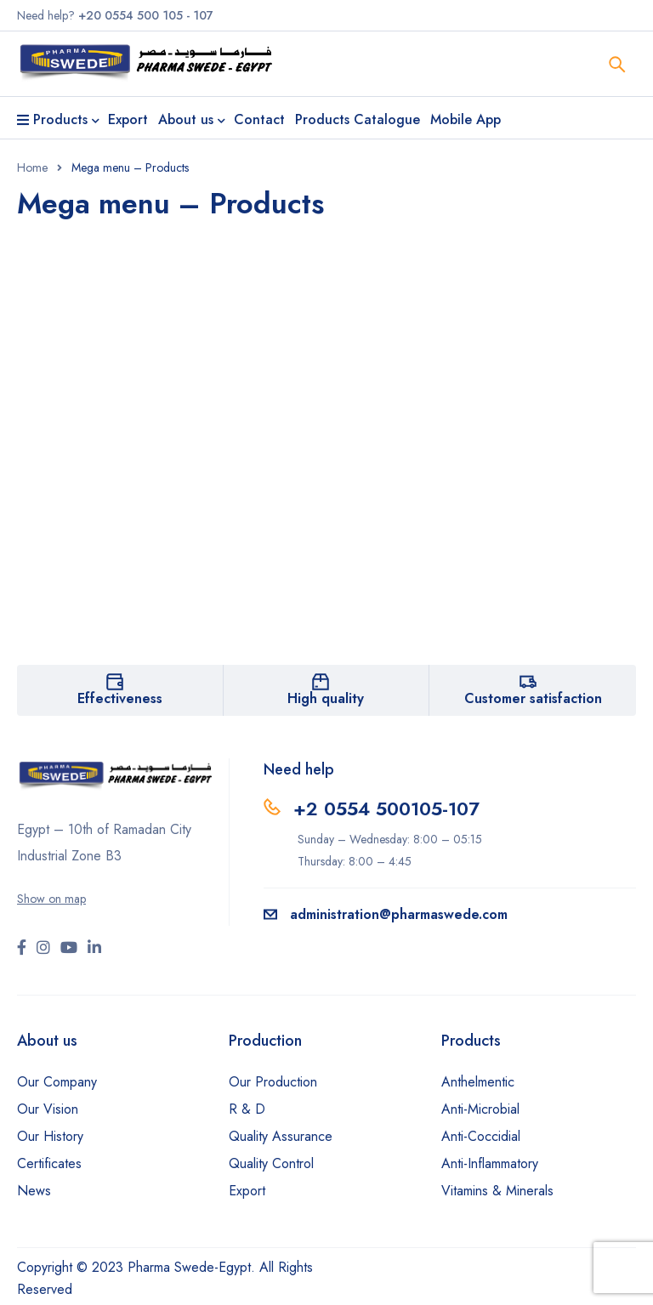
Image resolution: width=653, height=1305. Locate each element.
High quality (325, 698)
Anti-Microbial (480, 1109)
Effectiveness (119, 698)
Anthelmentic (477, 1082)
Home (32, 167)
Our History (50, 1136)
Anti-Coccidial (480, 1136)
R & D (247, 1109)
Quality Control (271, 1163)
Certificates (49, 1163)
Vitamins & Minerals (497, 1190)
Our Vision (47, 1109)
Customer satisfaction (533, 698)
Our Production (273, 1082)
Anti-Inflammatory (489, 1163)
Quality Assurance (280, 1136)
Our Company (57, 1082)
